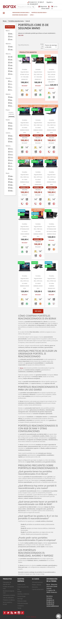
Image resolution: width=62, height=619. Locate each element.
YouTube (15, 612)
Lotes (32, 15)
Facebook (4, 612)
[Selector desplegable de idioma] (50, 2)
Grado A (11, 123)
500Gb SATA (11, 71)
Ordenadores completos (9, 595)
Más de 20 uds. (11, 179)
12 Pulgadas (11, 81)
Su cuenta (35, 579)
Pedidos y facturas (36, 584)
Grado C (11, 128)
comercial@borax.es (52, 606)
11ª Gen (11, 166)
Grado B (11, 125)
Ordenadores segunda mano (21, 12)
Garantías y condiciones (23, 594)
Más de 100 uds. (11, 190)
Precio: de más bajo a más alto (51, 46)
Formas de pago (21, 596)
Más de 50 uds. (11, 188)
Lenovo (11, 39)
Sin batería (11, 106)
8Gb (11, 46)
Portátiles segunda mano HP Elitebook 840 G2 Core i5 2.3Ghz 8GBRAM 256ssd (51, 229)
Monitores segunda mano (20, 15)
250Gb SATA (11, 62)
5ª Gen (11, 151)
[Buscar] (26, 7)
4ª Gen (11, 149)
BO (9, 6)
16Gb (11, 49)
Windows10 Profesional (11, 138)
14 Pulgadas (11, 87)
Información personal (37, 582)
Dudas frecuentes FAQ (22, 587)
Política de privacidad (22, 603)
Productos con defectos (9, 600)
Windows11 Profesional (11, 141)
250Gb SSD (11, 65)
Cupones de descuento (38, 589)
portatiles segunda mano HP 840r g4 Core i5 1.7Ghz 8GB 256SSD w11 (24, 74)
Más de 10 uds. (11, 176)
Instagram (19, 612)
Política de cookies (21, 601)
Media (11, 103)
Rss (11, 612)
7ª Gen (11, 157)
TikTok (22, 612)
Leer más (20, 35)
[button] (4, 13)
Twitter (8, 612)
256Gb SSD (11, 68)
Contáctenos (20, 605)
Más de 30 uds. (11, 182)
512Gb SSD (11, 74)
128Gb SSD (11, 56)
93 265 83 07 (34, 4)
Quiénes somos (21, 584)
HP (11, 36)
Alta (11, 97)
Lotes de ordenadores (8, 597)
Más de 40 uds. (11, 185)
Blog (18, 589)
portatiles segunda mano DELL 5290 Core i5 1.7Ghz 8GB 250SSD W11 (38, 74)
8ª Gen (11, 160)
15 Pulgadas (11, 90)
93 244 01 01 (33, 2)
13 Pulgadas (11, 84)
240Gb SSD (11, 59)
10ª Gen (11, 163)
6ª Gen (11, 154)
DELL (11, 33)
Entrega (19, 591)
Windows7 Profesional (11, 136)
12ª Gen (11, 169)
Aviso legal (20, 598)
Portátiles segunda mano (39, 12)
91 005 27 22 (50, 602)
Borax (21, 368)
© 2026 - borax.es (31, 617)
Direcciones (35, 587)
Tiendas (19, 608)
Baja (11, 100)
